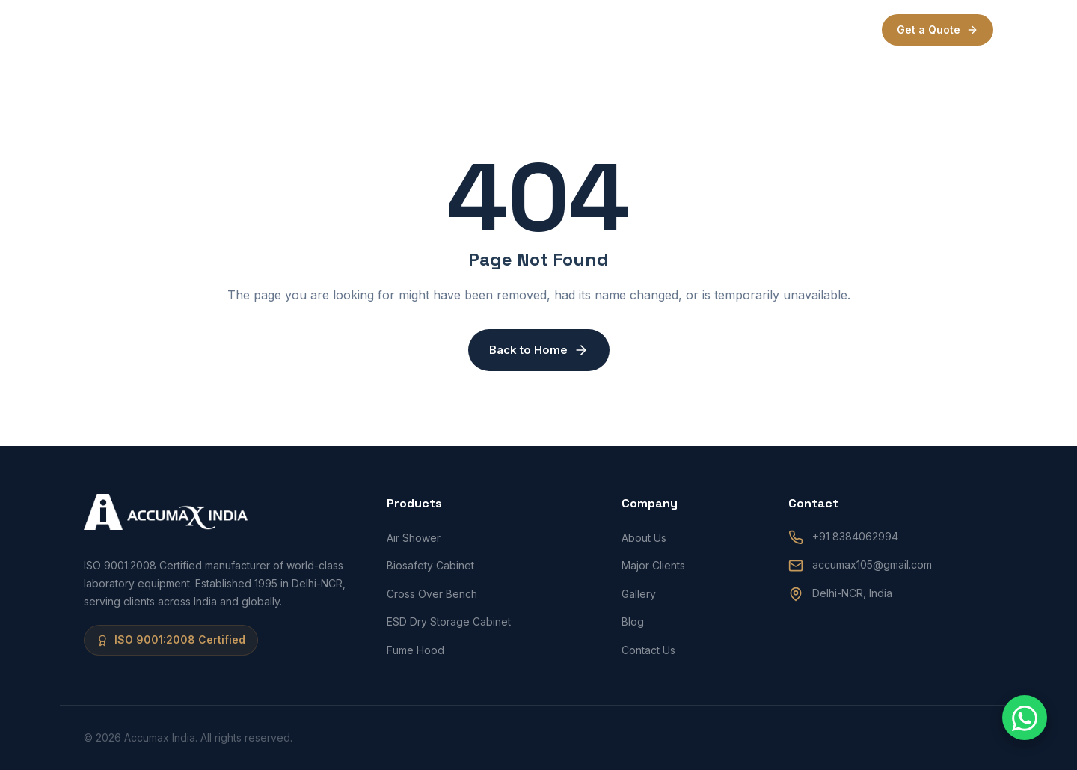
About (462, 29)
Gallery (639, 593)
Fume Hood (415, 650)
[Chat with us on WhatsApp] (1024, 717)
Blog (633, 621)
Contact (718, 29)
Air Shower (414, 537)
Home (405, 29)
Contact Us (648, 650)
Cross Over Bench (432, 593)
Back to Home (539, 350)
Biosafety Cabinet (430, 565)
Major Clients (653, 565)
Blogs (656, 29)
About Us (644, 537)
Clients (596, 29)
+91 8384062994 (855, 536)
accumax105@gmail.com (872, 564)
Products (528, 29)
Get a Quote (937, 29)
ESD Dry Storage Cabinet (449, 621)
